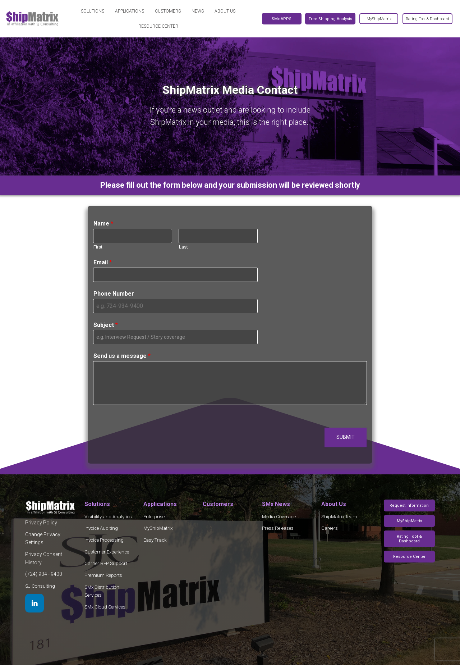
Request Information (409, 505)
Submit (345, 437)
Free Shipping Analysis (330, 19)
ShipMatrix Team (339, 516)
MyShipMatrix (157, 528)
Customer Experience (106, 552)
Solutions (92, 11)
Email (102, 262)
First (97, 247)
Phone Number (113, 293)
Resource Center (158, 26)
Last (183, 247)
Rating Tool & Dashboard (409, 538)
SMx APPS (281, 19)
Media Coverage (279, 516)
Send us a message (122, 355)
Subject (105, 325)
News (198, 11)
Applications (129, 11)
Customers (168, 11)
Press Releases (278, 528)
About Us (225, 11)
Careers (329, 528)
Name (103, 223)
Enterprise (154, 516)
